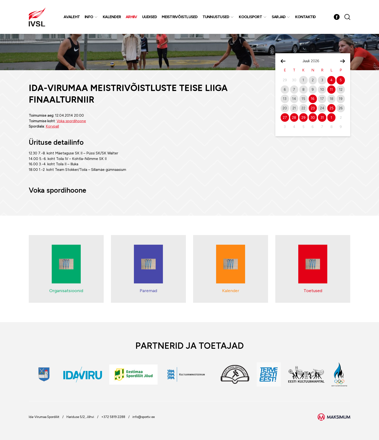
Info (89, 17)
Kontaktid (305, 17)
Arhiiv (131, 17)
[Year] (317, 61)
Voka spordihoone (71, 121)
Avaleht (72, 17)
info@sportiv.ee (143, 417)
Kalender (112, 17)
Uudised (149, 17)
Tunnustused (216, 17)
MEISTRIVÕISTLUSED (179, 17)
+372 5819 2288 (113, 417)
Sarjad (279, 17)
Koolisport (250, 17)
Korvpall (52, 126)
